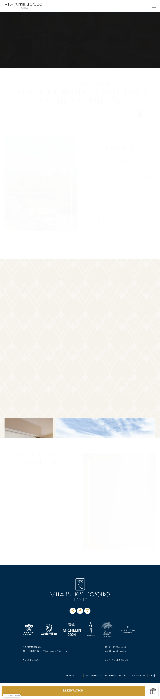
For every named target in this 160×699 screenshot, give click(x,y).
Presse (70, 676)
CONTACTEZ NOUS (116, 660)
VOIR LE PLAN (31, 660)
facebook (80, 611)
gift (152, 691)
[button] (12, 695)
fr (150, 676)
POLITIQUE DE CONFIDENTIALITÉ (106, 676)
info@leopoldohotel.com (117, 651)
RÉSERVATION (73, 691)
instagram (87, 611)
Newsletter (138, 676)
